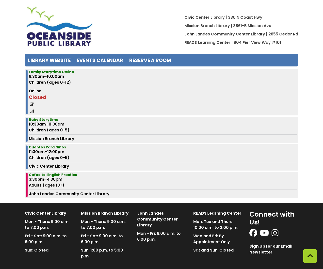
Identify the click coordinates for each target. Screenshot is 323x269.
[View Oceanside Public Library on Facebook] (253, 234)
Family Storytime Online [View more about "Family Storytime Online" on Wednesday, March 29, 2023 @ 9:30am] (51, 72)
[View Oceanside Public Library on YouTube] (265, 234)
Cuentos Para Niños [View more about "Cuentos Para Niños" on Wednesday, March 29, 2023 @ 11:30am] (47, 147)
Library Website (49, 60)
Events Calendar (100, 60)
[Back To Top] (310, 256)
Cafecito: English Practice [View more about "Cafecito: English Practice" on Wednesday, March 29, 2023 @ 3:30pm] (53, 174)
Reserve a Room (150, 60)
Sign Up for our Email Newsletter (270, 249)
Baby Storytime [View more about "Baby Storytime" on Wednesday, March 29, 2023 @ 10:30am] (43, 119)
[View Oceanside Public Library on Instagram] (275, 234)
